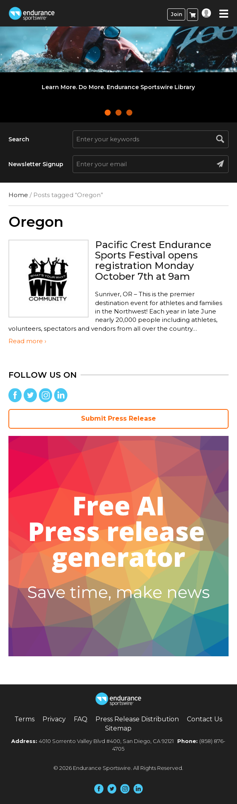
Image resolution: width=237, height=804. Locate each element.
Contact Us (204, 719)
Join (176, 14)
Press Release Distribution (137, 719)
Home (18, 195)
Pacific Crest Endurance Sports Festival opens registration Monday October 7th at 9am (153, 260)
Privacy (54, 719)
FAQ (80, 719)
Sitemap (118, 728)
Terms (24, 719)
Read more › (27, 341)
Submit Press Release (118, 418)
